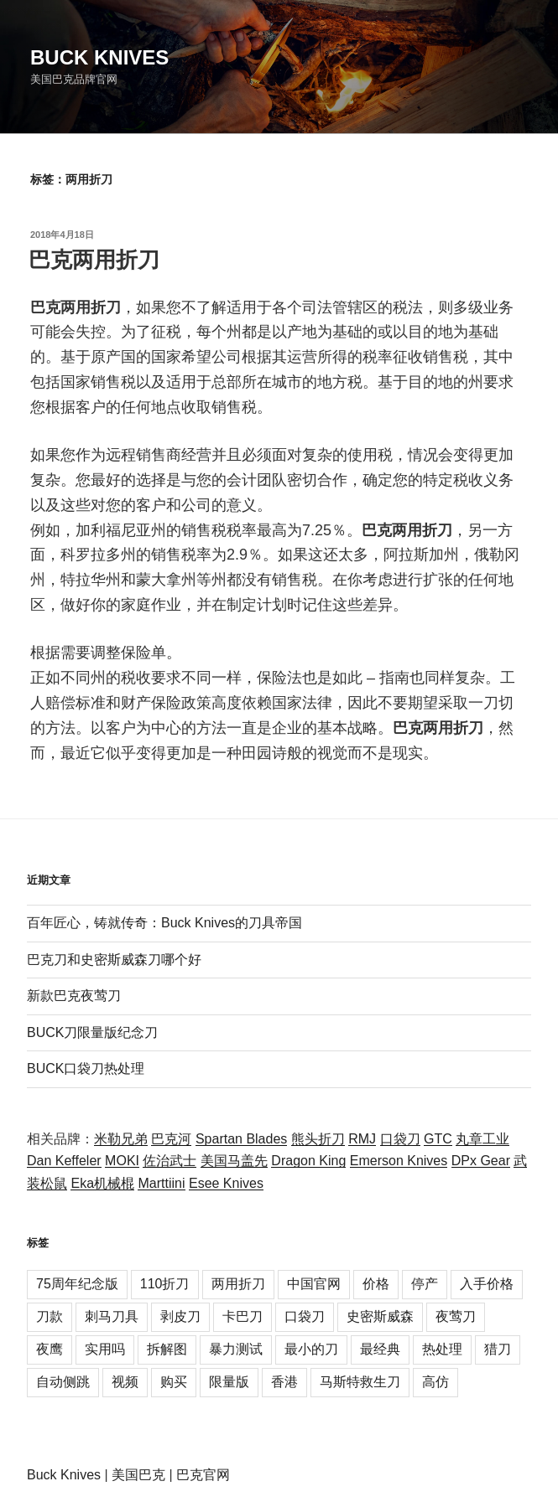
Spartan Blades (241, 1139)
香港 (284, 1382)
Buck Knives (99, 57)
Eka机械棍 (102, 1183)
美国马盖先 (234, 1160)
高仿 (435, 1382)
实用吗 (105, 1349)
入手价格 (487, 1284)
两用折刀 (238, 1284)
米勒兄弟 (121, 1139)
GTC (438, 1139)
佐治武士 (169, 1160)
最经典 (380, 1349)
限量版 (229, 1382)
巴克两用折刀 (94, 259)
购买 (173, 1382)
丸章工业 (482, 1139)
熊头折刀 (318, 1139)
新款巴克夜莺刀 (74, 995)
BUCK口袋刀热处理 (85, 1068)
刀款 (49, 1316)
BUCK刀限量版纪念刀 (92, 1032)
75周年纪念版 (77, 1284)
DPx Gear (480, 1160)
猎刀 (497, 1349)
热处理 (442, 1349)
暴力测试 (236, 1349)
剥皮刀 (180, 1316)
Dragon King (308, 1160)
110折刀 (165, 1284)
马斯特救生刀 (360, 1382)
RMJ (362, 1139)
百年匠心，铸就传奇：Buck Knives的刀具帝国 (164, 923)
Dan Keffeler (64, 1160)
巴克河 (171, 1139)
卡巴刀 (242, 1316)
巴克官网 (203, 1475)
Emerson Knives (399, 1160)
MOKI (122, 1160)
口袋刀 (400, 1139)
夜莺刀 (455, 1316)
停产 (424, 1284)
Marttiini (161, 1183)
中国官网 (314, 1284)
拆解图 (167, 1349)
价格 (375, 1284)
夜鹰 (49, 1349)
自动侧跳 (63, 1382)
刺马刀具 (111, 1316)
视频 (125, 1382)
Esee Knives (226, 1183)
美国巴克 (138, 1475)
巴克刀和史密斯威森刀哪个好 (114, 959)
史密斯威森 (380, 1316)
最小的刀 (311, 1349)
